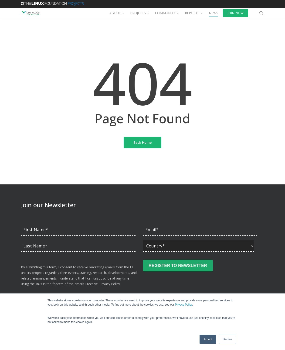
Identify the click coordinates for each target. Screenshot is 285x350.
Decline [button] (227, 339)
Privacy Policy (183, 304)
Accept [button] (208, 339)
